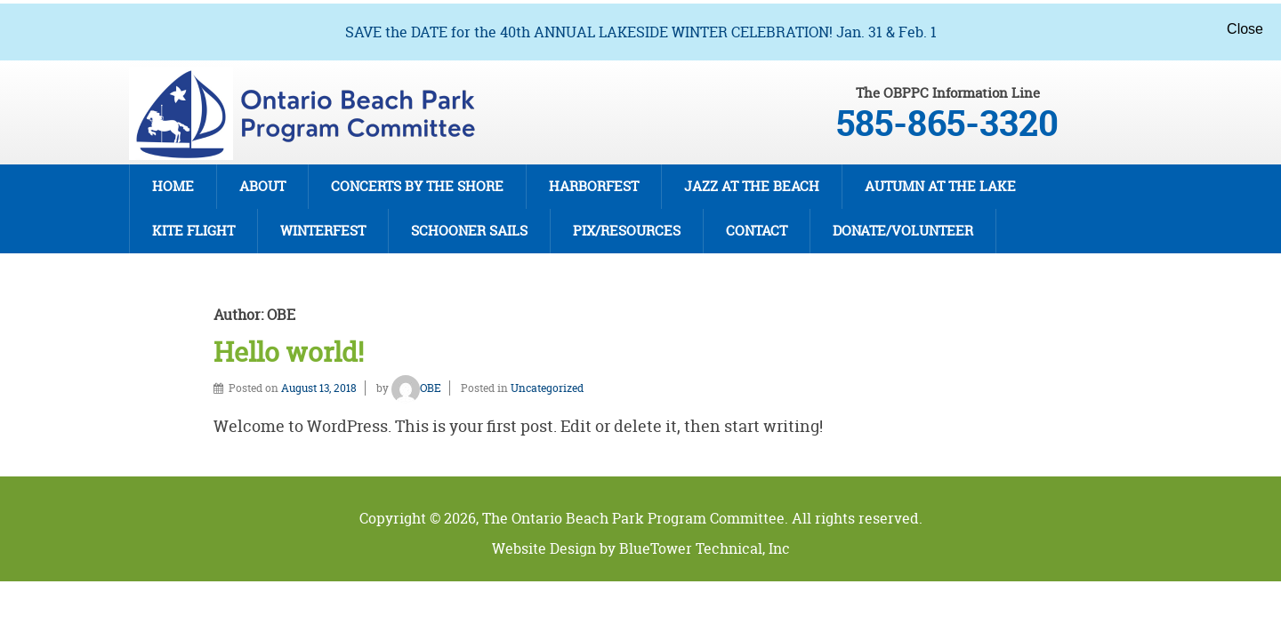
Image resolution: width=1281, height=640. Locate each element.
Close (1245, 28)
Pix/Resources (627, 230)
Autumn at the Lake (940, 186)
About (262, 186)
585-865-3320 (947, 123)
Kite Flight (193, 230)
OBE (416, 388)
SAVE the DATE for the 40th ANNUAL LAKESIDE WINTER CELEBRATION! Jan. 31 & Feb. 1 (641, 32)
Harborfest (594, 186)
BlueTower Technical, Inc (704, 548)
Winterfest (323, 230)
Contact (756, 230)
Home (173, 186)
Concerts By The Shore (417, 186)
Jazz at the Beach (751, 186)
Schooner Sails (469, 230)
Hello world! (289, 352)
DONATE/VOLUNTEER (903, 230)
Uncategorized (547, 388)
